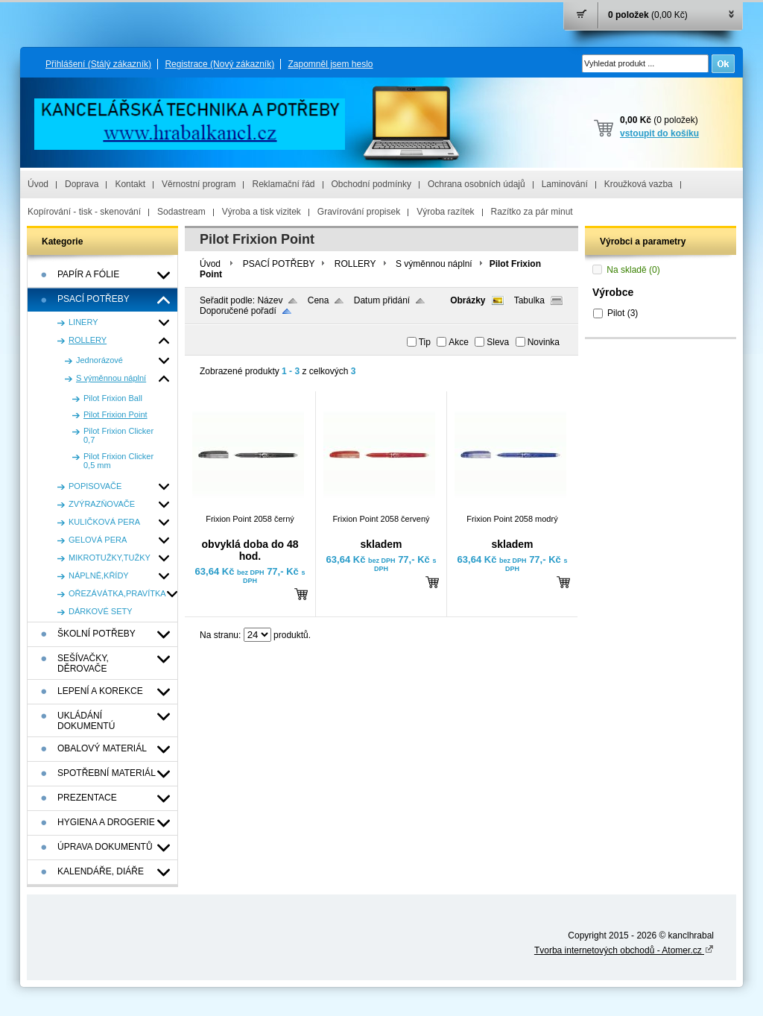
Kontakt (130, 184)
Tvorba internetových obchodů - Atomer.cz (624, 950)
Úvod (38, 184)
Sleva (498, 342)
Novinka (544, 342)
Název (269, 300)
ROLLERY (355, 264)
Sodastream (181, 211)
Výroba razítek (445, 211)
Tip (425, 342)
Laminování (565, 184)
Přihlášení (98, 64)
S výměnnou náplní (434, 264)
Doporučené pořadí (238, 311)
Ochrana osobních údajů (476, 184)
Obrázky (467, 300)
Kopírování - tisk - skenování (84, 211)
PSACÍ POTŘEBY (279, 264)
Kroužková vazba (638, 184)
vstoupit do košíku (659, 133)
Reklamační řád (283, 184)
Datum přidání (382, 300)
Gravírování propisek (358, 211)
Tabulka (529, 300)
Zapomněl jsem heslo (330, 64)
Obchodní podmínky (371, 184)
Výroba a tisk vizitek (261, 211)
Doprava (81, 184)
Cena (318, 300)
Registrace (219, 64)
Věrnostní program (198, 184)
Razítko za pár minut (532, 211)
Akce (459, 342)
